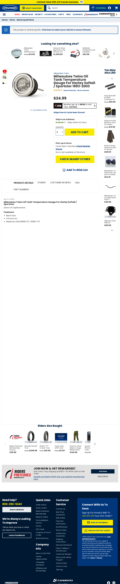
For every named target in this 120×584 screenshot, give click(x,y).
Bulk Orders (60, 518)
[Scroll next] (112, 78)
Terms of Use (61, 566)
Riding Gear (27, 14)
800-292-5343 (12, 504)
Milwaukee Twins (61, 73)
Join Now (103, 471)
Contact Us (60, 509)
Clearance (78, 14)
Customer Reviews (63, 554)
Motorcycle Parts (25, 20)
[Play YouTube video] (45, 245)
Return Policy (61, 530)
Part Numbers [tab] (21, 189)
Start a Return (17, 509)
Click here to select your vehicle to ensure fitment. (66, 29)
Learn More (103, 476)
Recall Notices (61, 527)
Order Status (41, 505)
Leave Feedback (17, 535)
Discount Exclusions (64, 545)
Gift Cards (40, 529)
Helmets (39, 14)
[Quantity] (60, 132)
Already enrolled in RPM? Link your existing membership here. (59, 478)
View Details (38, 134)
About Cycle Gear (43, 553)
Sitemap (59, 569)
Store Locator (41, 508)
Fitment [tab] (42, 182)
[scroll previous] (5, 444)
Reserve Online (42, 517)
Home (5, 20)
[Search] (67, 8)
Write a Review (83, 90)
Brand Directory (42, 538)
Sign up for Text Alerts (99, 530)
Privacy (99, 558)
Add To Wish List (77, 170)
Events (38, 526)
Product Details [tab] (23, 182)
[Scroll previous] (108, 78)
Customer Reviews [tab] (60, 182)
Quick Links (43, 500)
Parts (61, 14)
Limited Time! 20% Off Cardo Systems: (58, 2)
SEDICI (17, 14)
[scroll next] (94, 444)
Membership (91, 14)
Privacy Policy (61, 563)
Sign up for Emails (99, 522)
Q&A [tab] (77, 182)
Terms (92, 558)
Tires (68, 14)
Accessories (50, 14)
